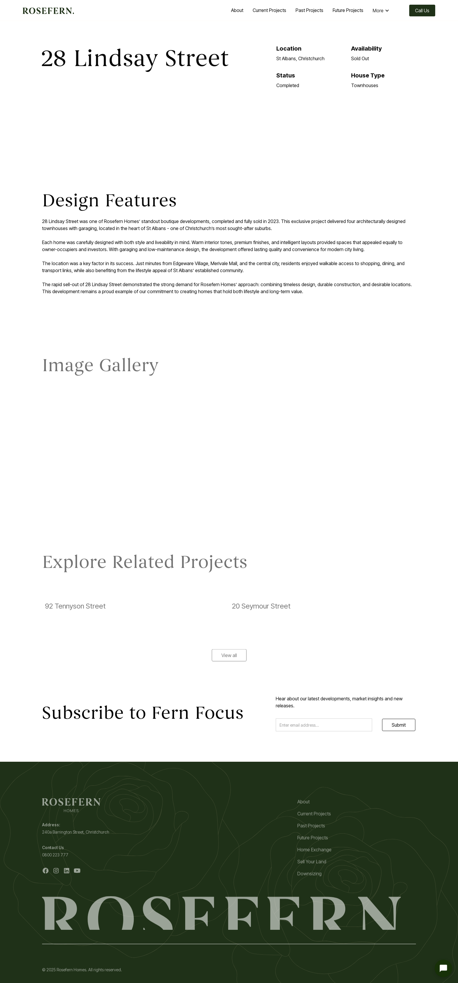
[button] (384, 10)
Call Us (422, 10)
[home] (48, 10)
